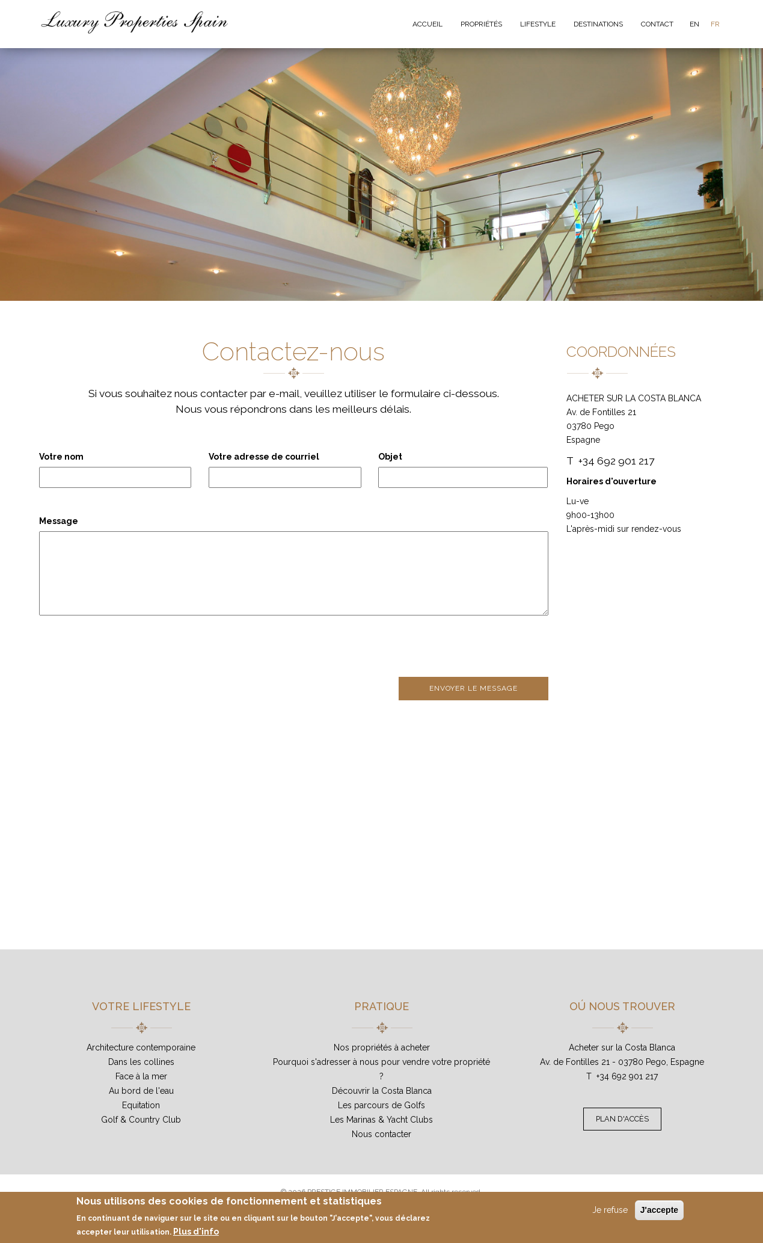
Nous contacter (381, 1134)
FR (715, 24)
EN (694, 24)
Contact (657, 24)
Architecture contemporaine (141, 1047)
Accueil (427, 24)
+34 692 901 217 (627, 1076)
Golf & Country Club (141, 1119)
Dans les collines (141, 1062)
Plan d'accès (622, 1118)
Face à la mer (141, 1076)
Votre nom (61, 456)
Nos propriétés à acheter (382, 1047)
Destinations (598, 24)
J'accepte (659, 1210)
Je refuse (610, 1210)
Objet (390, 456)
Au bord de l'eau (141, 1091)
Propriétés (481, 24)
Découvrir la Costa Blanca (382, 1091)
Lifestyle (538, 24)
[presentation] (130, 647)
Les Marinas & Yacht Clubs (381, 1119)
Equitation (141, 1105)
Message (58, 521)
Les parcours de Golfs (381, 1105)
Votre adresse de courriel (264, 456)
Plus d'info (196, 1231)
